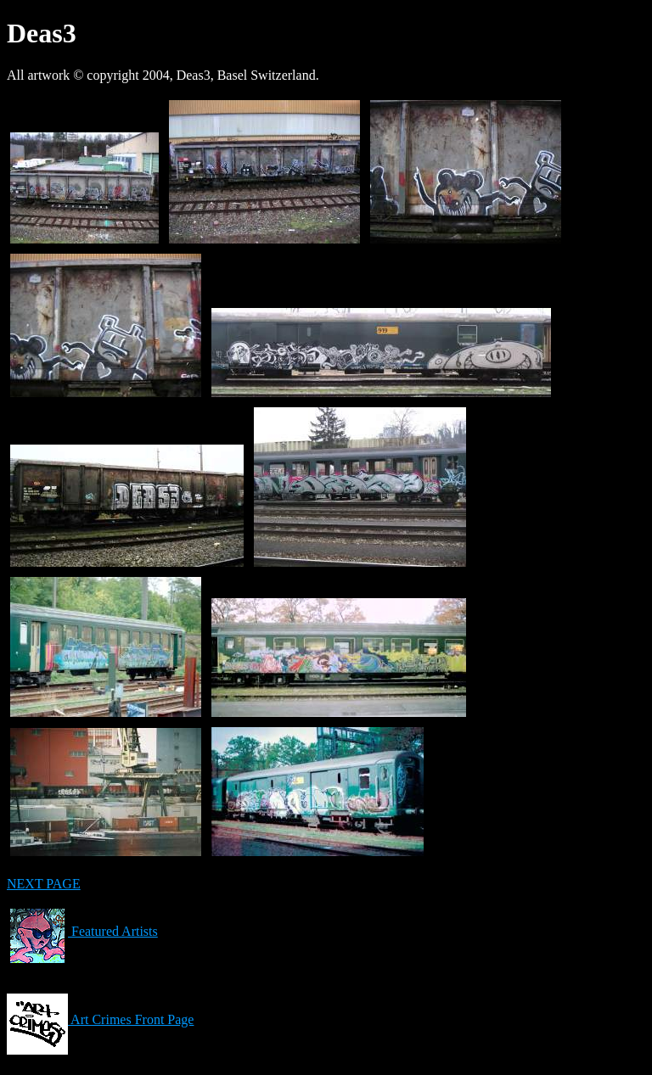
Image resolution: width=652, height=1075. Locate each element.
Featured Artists (82, 931)
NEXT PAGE (44, 883)
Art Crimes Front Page (100, 1019)
